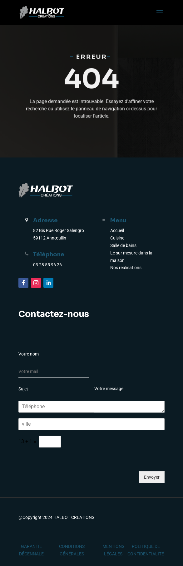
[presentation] (65, 479)
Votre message (129, 398)
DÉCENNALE (31, 553)
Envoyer (152, 477)
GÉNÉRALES (72, 553)
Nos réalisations (125, 267)
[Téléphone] (91, 407)
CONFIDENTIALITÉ (145, 553)
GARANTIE (31, 546)
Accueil (117, 230)
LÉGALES (113, 553)
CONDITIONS (72, 546)
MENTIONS (113, 546)
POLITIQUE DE (146, 546)
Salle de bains (123, 245)
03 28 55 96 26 (47, 264)
